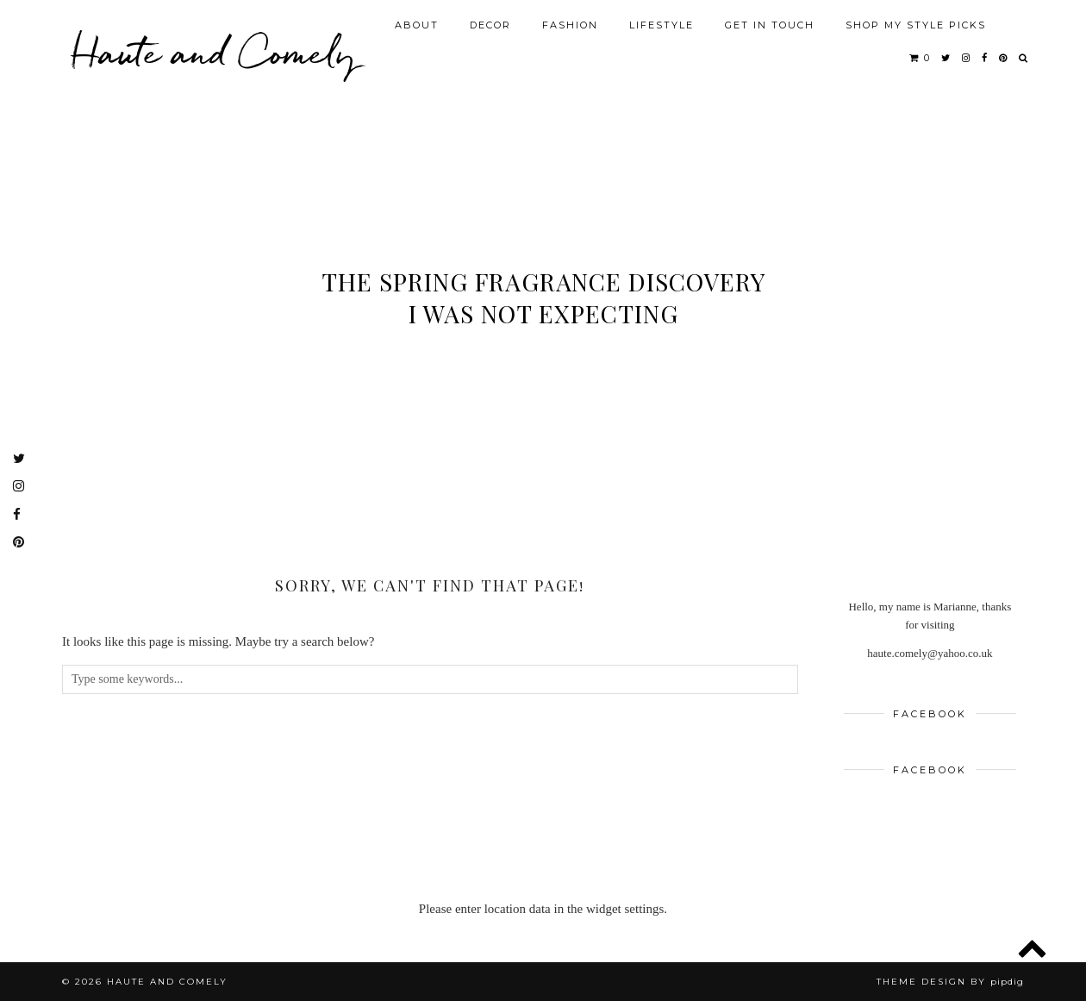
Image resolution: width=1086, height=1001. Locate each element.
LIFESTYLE (661, 25)
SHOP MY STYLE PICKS (916, 25)
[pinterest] (1003, 57)
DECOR (490, 25)
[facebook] (985, 57)
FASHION (570, 25)
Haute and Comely (213, 52)
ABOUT (417, 25)
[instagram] (966, 57)
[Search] (1024, 57)
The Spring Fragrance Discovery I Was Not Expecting (543, 297)
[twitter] (946, 57)
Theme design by (950, 981)
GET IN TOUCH (769, 25)
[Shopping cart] (920, 57)
